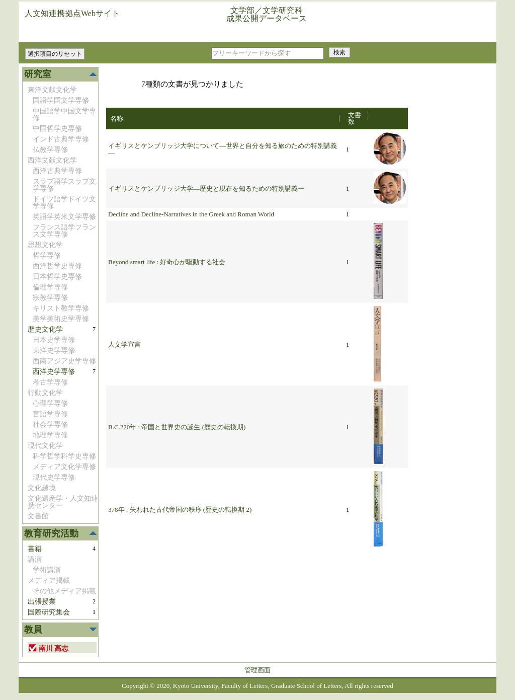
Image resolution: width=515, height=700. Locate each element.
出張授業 (42, 601)
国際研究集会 (49, 612)
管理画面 (257, 670)
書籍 (35, 549)
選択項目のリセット (55, 53)
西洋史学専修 (54, 371)
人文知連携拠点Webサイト (72, 13)
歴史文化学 (45, 329)
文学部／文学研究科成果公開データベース (266, 14)
